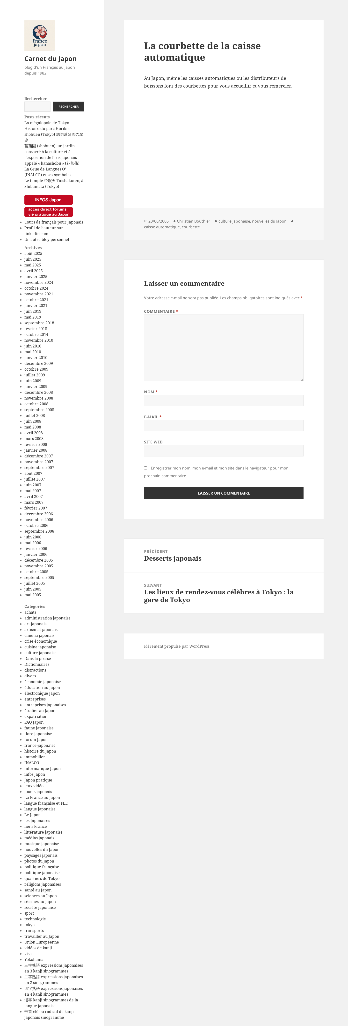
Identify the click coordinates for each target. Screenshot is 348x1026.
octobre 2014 (36, 334)
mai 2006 (32, 542)
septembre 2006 (39, 531)
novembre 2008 (38, 398)
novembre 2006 (38, 519)
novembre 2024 (38, 282)
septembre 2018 (39, 323)
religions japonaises (42, 884)
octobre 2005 (36, 571)
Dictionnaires (36, 664)
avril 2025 (33, 270)
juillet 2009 (34, 375)
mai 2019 (32, 317)
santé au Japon (37, 890)
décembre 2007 (38, 456)
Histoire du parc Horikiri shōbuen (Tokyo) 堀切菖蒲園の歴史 (53, 134)
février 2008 (35, 444)
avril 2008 (33, 432)
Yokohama (34, 959)
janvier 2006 (35, 554)
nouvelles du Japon (41, 849)
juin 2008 (32, 421)
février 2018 (35, 328)
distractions (35, 670)
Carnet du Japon (50, 58)
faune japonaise (39, 728)
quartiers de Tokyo (41, 878)
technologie (35, 919)
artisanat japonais (41, 629)
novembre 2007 (38, 461)
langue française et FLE (46, 803)
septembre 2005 (39, 577)
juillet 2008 (34, 415)
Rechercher (35, 98)
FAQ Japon (34, 722)
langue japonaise (40, 809)
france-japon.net (39, 745)
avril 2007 (33, 496)
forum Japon (36, 739)
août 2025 (33, 253)
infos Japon (34, 774)
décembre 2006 (38, 513)
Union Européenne (41, 942)
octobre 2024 (36, 288)
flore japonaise (38, 733)
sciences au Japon (40, 895)
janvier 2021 (35, 305)
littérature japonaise (43, 832)
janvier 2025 (35, 276)
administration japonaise (47, 618)
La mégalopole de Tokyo (46, 122)
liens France (35, 826)
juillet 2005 (34, 583)
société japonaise (40, 907)
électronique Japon (42, 693)
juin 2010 (32, 346)
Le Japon (32, 814)
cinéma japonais (39, 635)
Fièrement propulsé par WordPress (177, 646)
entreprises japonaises (45, 704)
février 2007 (35, 508)
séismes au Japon (40, 901)
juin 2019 (32, 311)
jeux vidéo (34, 785)
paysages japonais (41, 855)
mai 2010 (32, 351)
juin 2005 (32, 589)
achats (30, 612)
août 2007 (33, 473)
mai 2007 (32, 490)
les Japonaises (37, 820)
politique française (41, 867)
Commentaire (161, 311)
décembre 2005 (38, 560)
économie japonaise (42, 681)
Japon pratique (38, 780)
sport (29, 913)
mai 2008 (32, 427)
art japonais (35, 623)
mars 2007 (34, 502)
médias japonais (39, 838)
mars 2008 (34, 438)
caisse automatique (162, 227)
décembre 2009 (38, 363)
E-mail (153, 417)
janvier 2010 (35, 357)
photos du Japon (39, 861)
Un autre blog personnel (46, 239)
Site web (153, 442)
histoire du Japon (40, 751)
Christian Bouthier (193, 221)
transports (34, 930)
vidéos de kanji (38, 948)
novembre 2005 (38, 566)
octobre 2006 (36, 525)
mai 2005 (32, 595)
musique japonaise (41, 843)
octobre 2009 (36, 369)
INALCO (31, 762)
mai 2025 (32, 265)
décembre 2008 (38, 392)
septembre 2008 (39, 409)
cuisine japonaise (40, 647)
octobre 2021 (36, 299)
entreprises (35, 699)
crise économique (40, 641)
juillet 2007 (34, 479)
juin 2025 (32, 259)
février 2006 (35, 548)
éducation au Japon (42, 687)
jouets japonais (38, 791)
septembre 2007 (39, 467)
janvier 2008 (35, 450)
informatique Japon (42, 768)
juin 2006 (32, 537)
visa (28, 953)
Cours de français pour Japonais (53, 222)
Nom (151, 391)
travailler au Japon (41, 936)
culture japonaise (40, 652)
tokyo (29, 924)
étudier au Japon (39, 710)
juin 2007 (32, 485)
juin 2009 (32, 380)
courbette (191, 227)
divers (30, 676)
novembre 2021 (38, 294)
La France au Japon (42, 797)
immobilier (34, 757)
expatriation (35, 716)
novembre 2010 (38, 340)
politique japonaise (42, 872)
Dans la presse (37, 658)
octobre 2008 (36, 404)
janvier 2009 (35, 386)
